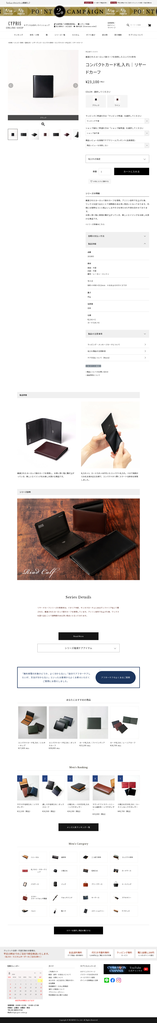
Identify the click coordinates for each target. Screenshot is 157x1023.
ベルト (33, 911)
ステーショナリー (98, 911)
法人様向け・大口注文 (63, 26)
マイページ (112, 27)
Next (75, 85)
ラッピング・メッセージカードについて (104, 344)
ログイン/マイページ (87, 971)
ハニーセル (35, 857)
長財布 (63, 857)
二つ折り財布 (96, 857)
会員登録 (111, 23)
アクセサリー (126, 897)
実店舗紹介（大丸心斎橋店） (59, 986)
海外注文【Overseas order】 (85, 26)
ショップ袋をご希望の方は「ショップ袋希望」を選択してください (115, 128)
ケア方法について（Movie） (99, 357)
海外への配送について (57, 989)
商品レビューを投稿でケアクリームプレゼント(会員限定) (110, 140)
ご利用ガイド (53, 971)
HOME (10, 43)
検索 (128, 25)
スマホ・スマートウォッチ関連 (39, 897)
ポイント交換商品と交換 (89, 980)
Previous (10, 85)
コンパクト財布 (48, 43)
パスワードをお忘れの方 (89, 974)
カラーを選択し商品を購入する (78, 930)
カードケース (126, 870)
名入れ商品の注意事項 (97, 351)
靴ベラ (63, 911)
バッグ (63, 884)
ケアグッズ (126, 911)
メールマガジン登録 (87, 977)
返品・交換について (56, 977)
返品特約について (93, 375)
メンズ (16, 43)
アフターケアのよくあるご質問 (115, 677)
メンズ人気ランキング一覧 (78, 827)
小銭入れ (64, 870)
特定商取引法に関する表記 (58, 995)
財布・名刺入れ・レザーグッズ (30, 43)
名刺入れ (95, 870)
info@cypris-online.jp (19, 1012)
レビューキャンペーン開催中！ (18, 2)
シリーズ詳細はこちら (96, 224)
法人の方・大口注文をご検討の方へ (61, 980)
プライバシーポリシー (57, 992)
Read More (78, 636)
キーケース (95, 897)
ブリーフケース (97, 884)
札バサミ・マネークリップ (39, 870)
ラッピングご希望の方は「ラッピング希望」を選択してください (114, 116)
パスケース (35, 884)
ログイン (111, 25)
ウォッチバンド (66, 897)
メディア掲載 (83, 24)
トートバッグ (126, 884)
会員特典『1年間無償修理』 (65, 24)
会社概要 (52, 983)
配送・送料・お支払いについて (60, 974)
